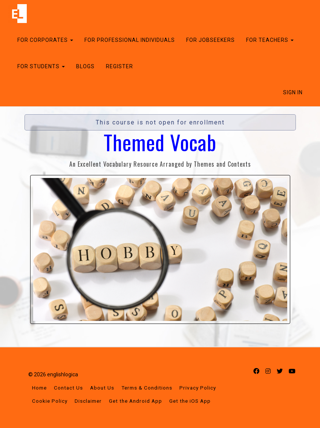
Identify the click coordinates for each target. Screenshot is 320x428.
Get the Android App (135, 401)
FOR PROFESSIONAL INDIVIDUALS (129, 40)
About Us (102, 388)
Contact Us (68, 388)
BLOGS (85, 66)
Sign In (293, 92)
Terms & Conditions (146, 388)
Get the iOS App (190, 401)
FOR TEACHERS (270, 40)
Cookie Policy (49, 401)
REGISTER (119, 66)
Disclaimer (88, 401)
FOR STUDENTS (41, 66)
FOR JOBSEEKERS (210, 40)
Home (39, 388)
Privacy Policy (197, 388)
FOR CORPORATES (45, 40)
